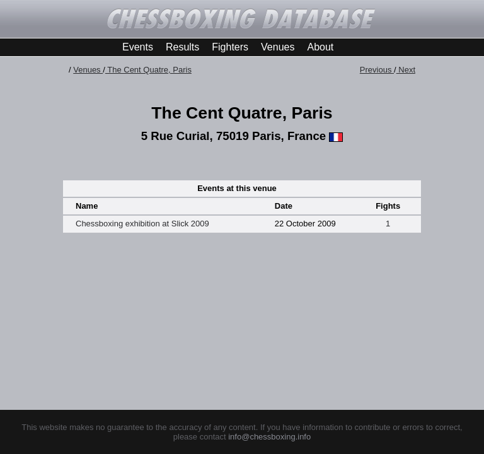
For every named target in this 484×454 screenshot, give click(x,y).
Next (405, 69)
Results (182, 47)
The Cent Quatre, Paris (148, 69)
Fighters (230, 47)
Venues (277, 47)
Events (137, 47)
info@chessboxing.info (269, 436)
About (320, 47)
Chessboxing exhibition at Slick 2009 (142, 223)
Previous (377, 69)
